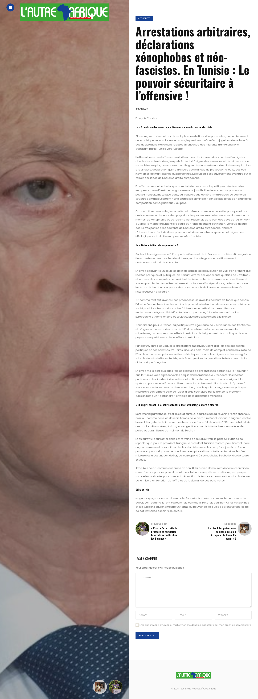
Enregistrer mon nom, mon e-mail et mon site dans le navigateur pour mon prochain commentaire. (196, 625)
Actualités (144, 18)
